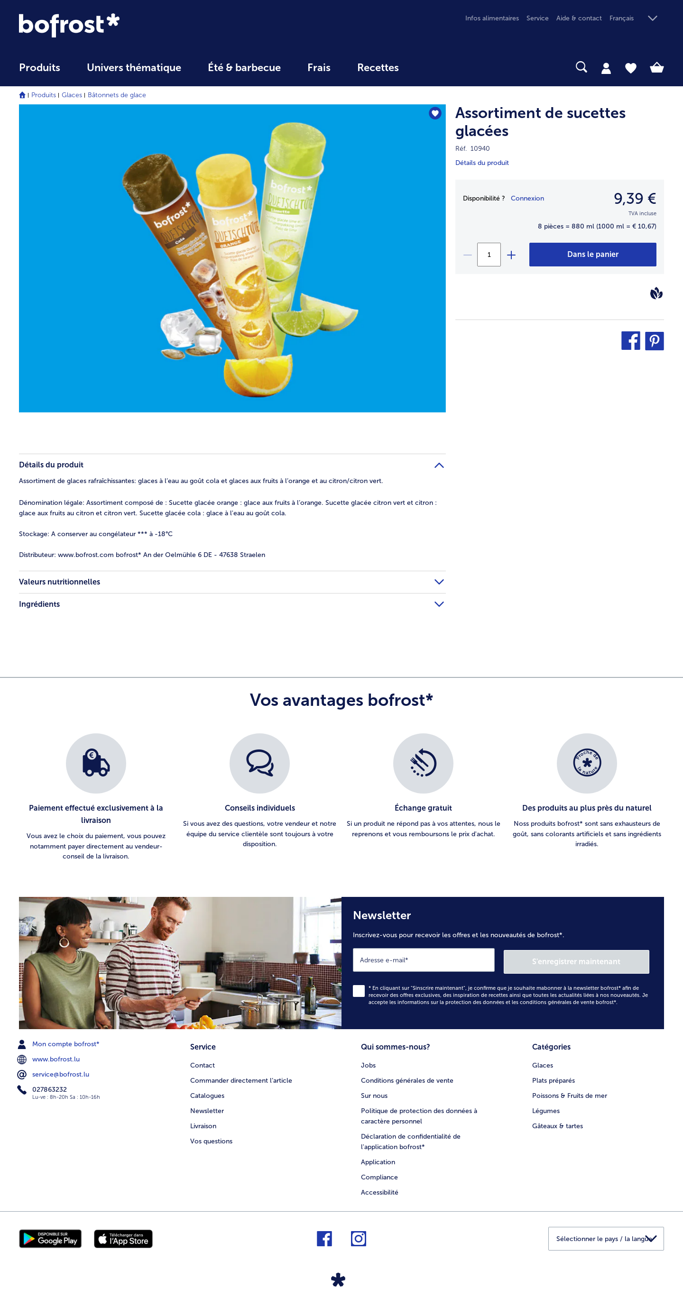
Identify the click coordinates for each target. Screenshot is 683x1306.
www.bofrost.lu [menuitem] (49, 1057)
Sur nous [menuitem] (374, 1093)
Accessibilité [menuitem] (379, 1190)
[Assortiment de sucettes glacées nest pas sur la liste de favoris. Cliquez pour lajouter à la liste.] (434, 114)
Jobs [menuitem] (368, 1063)
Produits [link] (39, 68)
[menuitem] (39, 72)
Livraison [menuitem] (203, 1123)
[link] (115, 25)
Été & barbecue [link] (244, 68)
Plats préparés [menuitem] (553, 1078)
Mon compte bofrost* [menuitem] (59, 1042)
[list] (341, 797)
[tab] (606, 67)
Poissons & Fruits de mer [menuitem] (569, 1093)
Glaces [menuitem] (542, 1063)
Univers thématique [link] (134, 68)
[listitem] (96, 797)
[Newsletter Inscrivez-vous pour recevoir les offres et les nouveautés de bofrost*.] (503, 962)
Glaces (72, 95)
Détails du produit (482, 163)
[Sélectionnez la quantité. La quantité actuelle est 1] (489, 254)
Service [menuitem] (537, 18)
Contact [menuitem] (202, 1063)
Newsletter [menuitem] (207, 1108)
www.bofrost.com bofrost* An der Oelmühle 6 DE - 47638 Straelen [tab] (142, 555)
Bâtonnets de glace (117, 95)
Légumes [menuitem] (546, 1108)
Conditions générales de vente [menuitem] (407, 1078)
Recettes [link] (378, 68)
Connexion (527, 198)
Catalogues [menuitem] (207, 1093)
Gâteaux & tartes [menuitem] (557, 1123)
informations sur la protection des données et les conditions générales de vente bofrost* (506, 1000)
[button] (636, 18)
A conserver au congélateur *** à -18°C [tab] (96, 534)
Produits (43, 95)
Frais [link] (319, 68)
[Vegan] (656, 293)
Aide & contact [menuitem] (579, 18)
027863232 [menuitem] (43, 1088)
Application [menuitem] (378, 1159)
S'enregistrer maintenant (593, 959)
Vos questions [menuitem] (211, 1138)
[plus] (511, 254)
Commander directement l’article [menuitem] (241, 1078)
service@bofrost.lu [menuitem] (54, 1073)
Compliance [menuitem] (379, 1174)
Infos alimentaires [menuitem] (492, 18)
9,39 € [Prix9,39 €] (635, 199)
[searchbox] (431, 67)
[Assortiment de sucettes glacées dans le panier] (592, 254)
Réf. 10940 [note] (472, 149)
